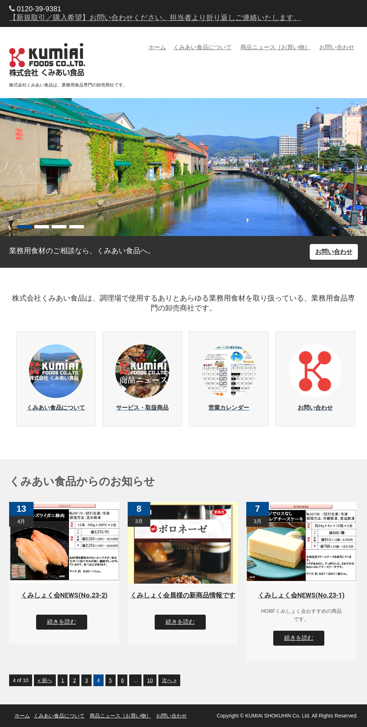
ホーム (157, 47)
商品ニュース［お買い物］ (275, 47)
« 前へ (45, 680)
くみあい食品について (202, 47)
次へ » (169, 680)
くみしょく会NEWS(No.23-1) (301, 595)
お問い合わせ (336, 47)
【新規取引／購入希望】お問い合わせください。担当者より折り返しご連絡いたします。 (155, 17)
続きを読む (61, 621)
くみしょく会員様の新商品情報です (182, 595)
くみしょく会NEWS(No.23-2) (64, 595)
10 (150, 680)
